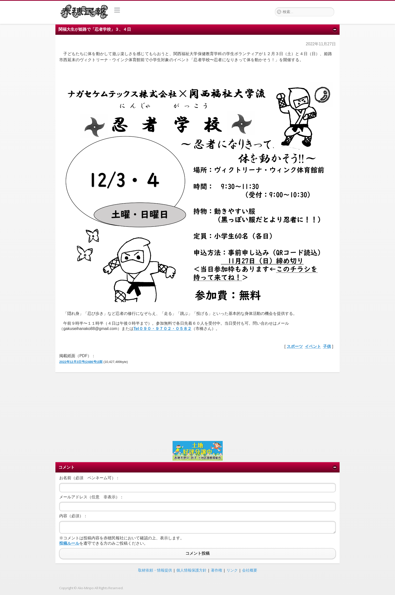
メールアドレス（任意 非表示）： (91, 497)
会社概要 (249, 570)
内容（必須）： (73, 516)
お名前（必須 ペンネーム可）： (89, 478)
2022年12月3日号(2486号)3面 (81, 362)
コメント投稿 (197, 553)
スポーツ (295, 346)
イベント (313, 346)
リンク (232, 570)
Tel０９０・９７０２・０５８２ (162, 328)
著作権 (216, 570)
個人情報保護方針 (191, 570)
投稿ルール (69, 543)
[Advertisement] (197, 406)
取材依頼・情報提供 (155, 570)
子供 (327, 346)
